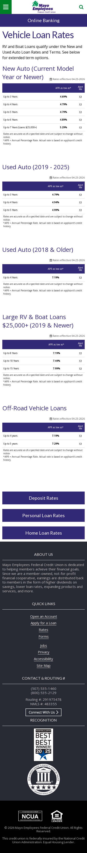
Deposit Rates (43, 498)
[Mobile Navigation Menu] (6, 7)
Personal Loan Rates (43, 515)
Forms (44, 636)
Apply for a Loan (43, 622)
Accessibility (43, 658)
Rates (43, 629)
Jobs (43, 645)
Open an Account (43, 616)
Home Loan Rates (43, 533)
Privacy (43, 652)
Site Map (44, 665)
